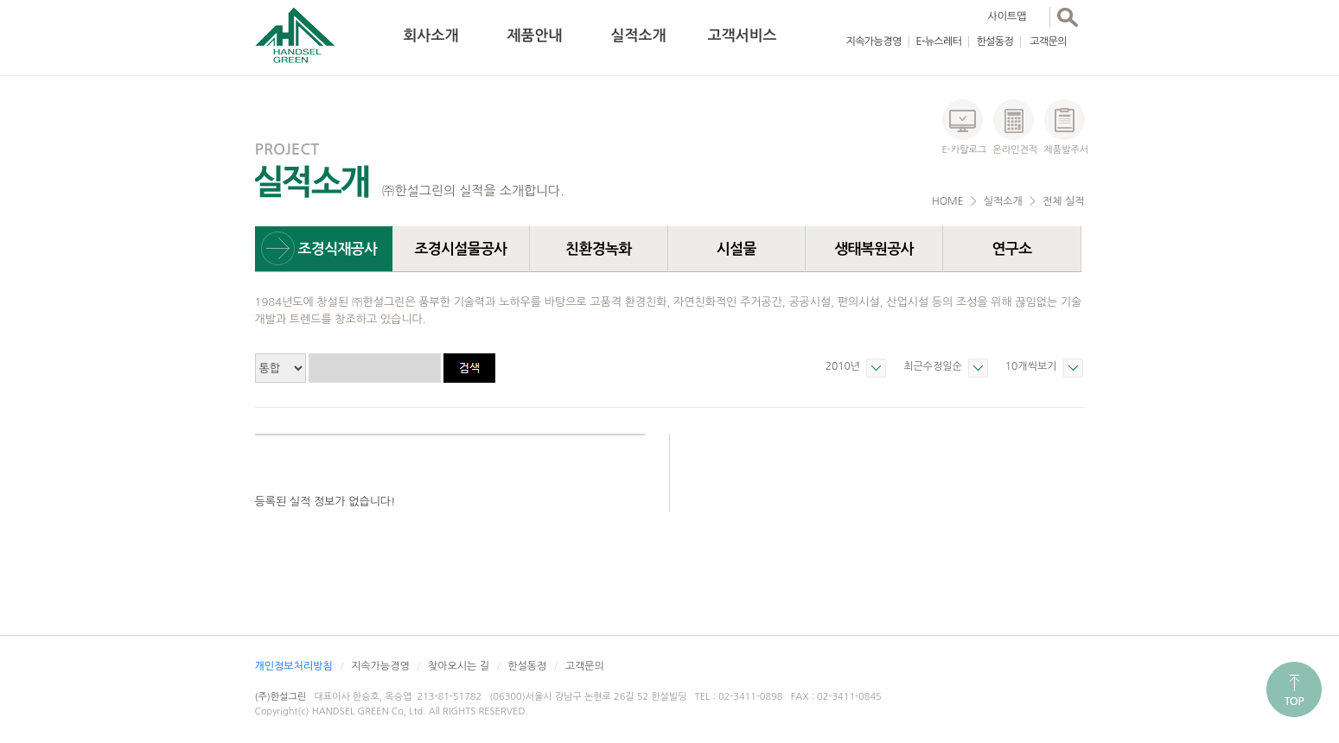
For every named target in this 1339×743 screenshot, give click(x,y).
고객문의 (1048, 41)
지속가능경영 (874, 41)
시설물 (736, 249)
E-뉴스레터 (939, 41)
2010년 (843, 366)
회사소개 (431, 36)
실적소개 (638, 36)
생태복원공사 (874, 249)
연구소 (1011, 249)
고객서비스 (742, 36)
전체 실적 (1063, 201)
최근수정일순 (932, 366)
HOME (948, 201)
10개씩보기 (1031, 366)
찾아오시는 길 (458, 666)
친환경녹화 (598, 249)
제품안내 (535, 36)
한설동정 (994, 41)
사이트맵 (1007, 16)
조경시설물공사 (460, 249)
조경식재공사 (338, 249)
